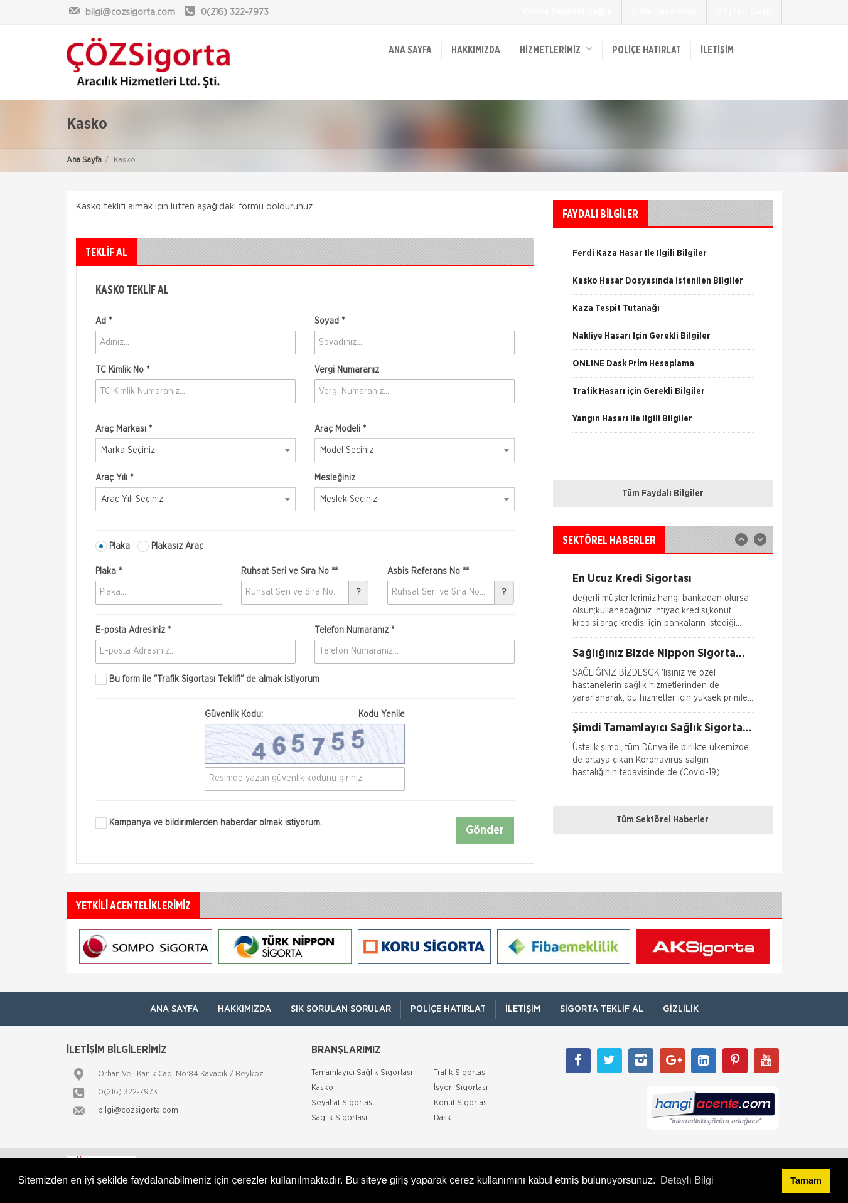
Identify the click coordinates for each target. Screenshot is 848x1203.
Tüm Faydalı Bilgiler (663, 493)
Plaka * (108, 571)
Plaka (112, 546)
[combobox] (195, 450)
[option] (663, 285)
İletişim (717, 50)
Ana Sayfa (84, 160)
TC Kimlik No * (122, 370)
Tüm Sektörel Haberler (662, 819)
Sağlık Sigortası (339, 1117)
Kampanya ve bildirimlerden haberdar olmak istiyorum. (208, 823)
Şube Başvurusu (664, 12)
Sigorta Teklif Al (601, 1008)
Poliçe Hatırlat (646, 50)
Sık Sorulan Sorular (341, 1008)
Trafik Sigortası (460, 1072)
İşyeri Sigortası (461, 1087)
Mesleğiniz (334, 478)
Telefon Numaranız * (354, 630)
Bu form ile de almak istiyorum (207, 679)
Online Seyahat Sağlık (567, 12)
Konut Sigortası (461, 1102)
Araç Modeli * (340, 429)
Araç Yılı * (114, 478)
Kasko (322, 1087)
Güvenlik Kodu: (305, 714)
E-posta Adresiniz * (133, 630)
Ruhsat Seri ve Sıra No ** (289, 571)
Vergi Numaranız (346, 370)
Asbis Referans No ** (428, 571)
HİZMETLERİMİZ (556, 49)
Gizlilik (681, 1008)
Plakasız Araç (170, 546)
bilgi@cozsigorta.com (138, 1110)
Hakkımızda (476, 50)
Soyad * (329, 321)
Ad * (103, 321)
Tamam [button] (805, 1180)
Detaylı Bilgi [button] (686, 1180)
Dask (442, 1117)
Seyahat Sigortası (342, 1102)
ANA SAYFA (410, 50)
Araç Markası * (123, 429)
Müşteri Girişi (744, 12)
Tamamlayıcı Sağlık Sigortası (361, 1072)
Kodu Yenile (381, 714)
